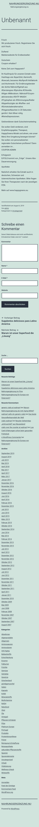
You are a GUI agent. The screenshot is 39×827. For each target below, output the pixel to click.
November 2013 (7, 546)
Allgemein (5, 641)
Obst (3, 710)
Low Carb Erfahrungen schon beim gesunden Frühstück (17, 430)
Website (4, 290)
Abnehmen (5, 634)
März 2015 (5, 519)
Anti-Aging (5, 651)
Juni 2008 (5, 608)
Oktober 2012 (6, 562)
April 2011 (5, 592)
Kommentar (6, 242)
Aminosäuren (6, 648)
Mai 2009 (5, 605)
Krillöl (3, 694)
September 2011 (7, 589)
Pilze (3, 723)
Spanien (4, 753)
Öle (2, 713)
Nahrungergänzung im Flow (12, 391)
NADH (3, 704)
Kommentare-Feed (8, 789)
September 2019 (7, 453)
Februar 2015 (6, 523)
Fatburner (5, 664)
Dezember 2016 (7, 483)
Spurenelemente (7, 756)
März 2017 (5, 476)
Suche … (4, 355)
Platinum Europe (7, 727)
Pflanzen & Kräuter (8, 720)
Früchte (4, 667)
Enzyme (4, 661)
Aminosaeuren (7, 644)
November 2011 (7, 582)
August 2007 (6, 625)
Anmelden (5, 782)
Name (4, 266)
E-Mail (4, 278)
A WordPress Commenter (11, 437)
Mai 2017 (5, 470)
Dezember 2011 (7, 579)
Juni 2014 (5, 533)
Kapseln (4, 690)
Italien (3, 687)
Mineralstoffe (6, 697)
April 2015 (5, 516)
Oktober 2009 (6, 602)
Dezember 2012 (7, 556)
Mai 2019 (5, 463)
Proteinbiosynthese (8, 737)
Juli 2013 (5, 549)
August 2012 (6, 569)
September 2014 (7, 529)
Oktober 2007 (6, 618)
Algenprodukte (7, 638)
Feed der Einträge (8, 786)
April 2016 (5, 500)
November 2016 (7, 486)
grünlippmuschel (7, 684)
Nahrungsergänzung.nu (16, 804)
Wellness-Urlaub (7, 769)
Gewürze (4, 677)
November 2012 (7, 559)
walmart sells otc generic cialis (13, 414)
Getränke (4, 674)
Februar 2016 (6, 503)
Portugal (4, 730)
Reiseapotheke (7, 746)
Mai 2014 (5, 536)
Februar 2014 (6, 539)
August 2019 (6, 457)
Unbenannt (5, 385)
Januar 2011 (6, 595)
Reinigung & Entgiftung (10, 743)
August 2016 (6, 493)
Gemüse (4, 671)
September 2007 (7, 621)
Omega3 (4, 717)
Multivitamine (6, 700)
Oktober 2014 (6, 526)
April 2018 (5, 467)
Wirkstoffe (5, 773)
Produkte (4, 733)
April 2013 (5, 552)
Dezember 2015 (7, 506)
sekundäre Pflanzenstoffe (11, 750)
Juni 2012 (5, 575)
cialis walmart (6, 421)
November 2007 (7, 615)
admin (7, 208)
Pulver (3, 740)
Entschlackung (7, 657)
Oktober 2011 (6, 585)
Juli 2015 (5, 509)
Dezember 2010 (7, 598)
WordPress (15, 809)
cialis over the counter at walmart (14, 427)
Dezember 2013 (7, 542)
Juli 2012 (5, 572)
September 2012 (7, 565)
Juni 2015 (5, 513)
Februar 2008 (6, 612)
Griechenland (6, 680)
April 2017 (5, 473)
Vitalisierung (6, 766)
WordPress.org (7, 792)
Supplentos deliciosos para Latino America (17, 388)
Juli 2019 (5, 460)
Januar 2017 (6, 480)
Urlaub (3, 763)
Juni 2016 (5, 496)
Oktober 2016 (6, 490)
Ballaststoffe (6, 654)
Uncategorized (17, 211)
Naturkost (5, 707)
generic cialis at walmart (10, 408)
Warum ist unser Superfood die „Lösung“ (17, 382)
